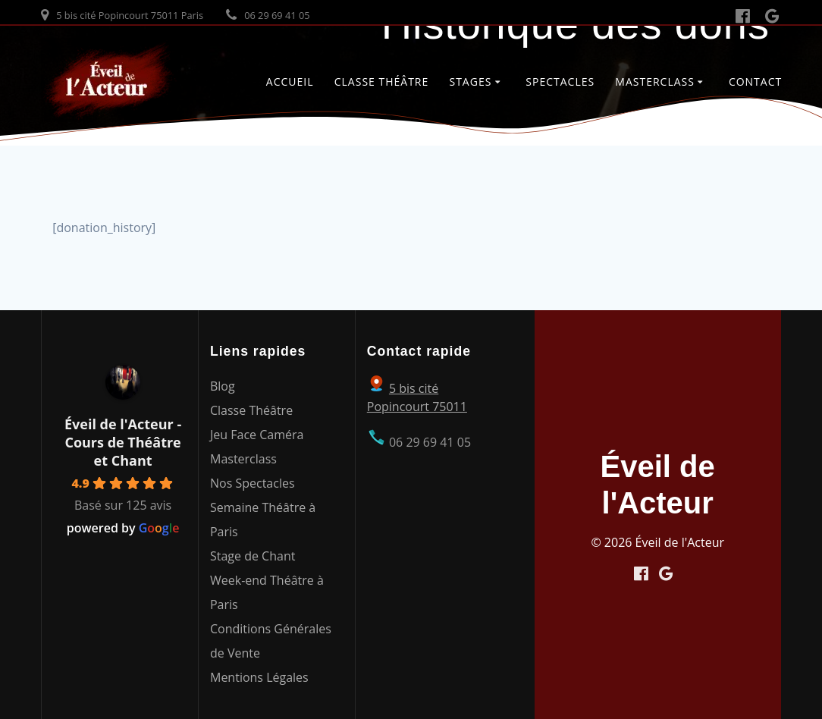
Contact (755, 81)
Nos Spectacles (252, 483)
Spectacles (560, 81)
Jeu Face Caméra (256, 434)
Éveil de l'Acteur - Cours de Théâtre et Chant (122, 442)
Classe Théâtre (381, 81)
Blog (222, 386)
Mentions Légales (259, 677)
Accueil (290, 81)
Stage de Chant (252, 556)
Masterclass (655, 81)
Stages (470, 81)
